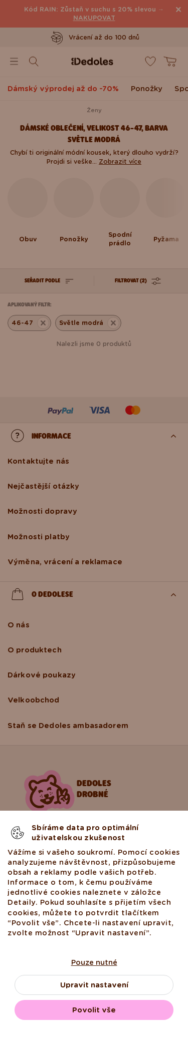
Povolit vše (94, 1010)
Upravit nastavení (94, 985)
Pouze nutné (94, 962)
